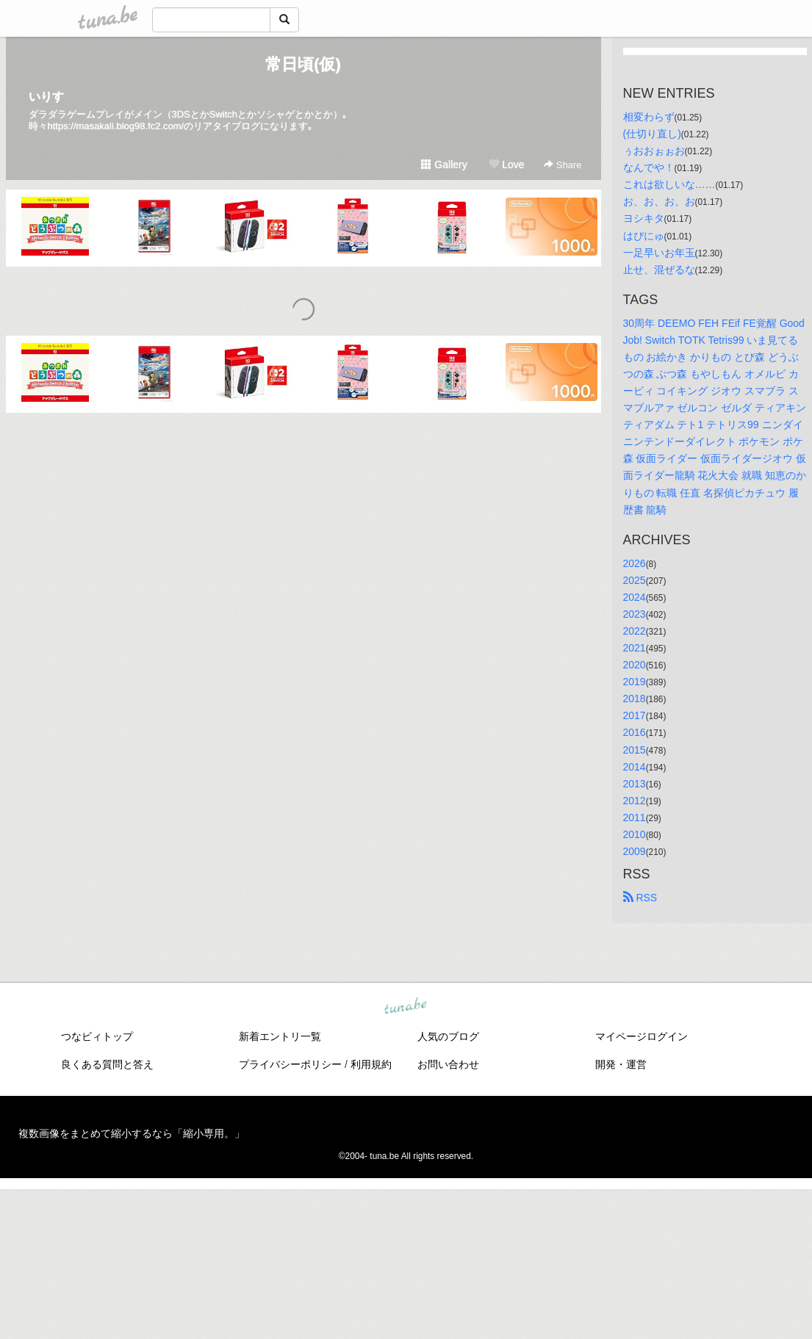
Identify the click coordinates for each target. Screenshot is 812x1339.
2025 (634, 580)
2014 (634, 767)
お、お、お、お (659, 201)
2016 (634, 732)
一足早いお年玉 (659, 253)
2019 (634, 681)
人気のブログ (448, 1036)
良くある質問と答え (107, 1064)
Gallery (444, 164)
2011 (634, 817)
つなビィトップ (97, 1036)
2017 (634, 715)
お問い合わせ (448, 1064)
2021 (634, 648)
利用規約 (371, 1064)
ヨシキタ (643, 218)
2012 (634, 800)
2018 (634, 698)
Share (562, 164)
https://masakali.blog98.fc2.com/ (116, 125)
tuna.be (405, 1007)
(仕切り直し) (652, 134)
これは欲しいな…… (669, 184)
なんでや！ (649, 167)
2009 (634, 851)
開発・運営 (621, 1064)
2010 (634, 834)
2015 (634, 750)
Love (506, 164)
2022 (634, 631)
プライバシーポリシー (290, 1064)
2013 (634, 784)
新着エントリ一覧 (280, 1036)
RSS (640, 897)
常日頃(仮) (303, 64)
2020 (634, 665)
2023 (634, 614)
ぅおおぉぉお (654, 150)
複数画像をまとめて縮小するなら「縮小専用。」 (131, 1133)
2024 (634, 597)
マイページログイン (641, 1036)
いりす (46, 96)
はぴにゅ (643, 236)
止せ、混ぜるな (659, 269)
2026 (634, 563)
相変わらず (649, 117)
